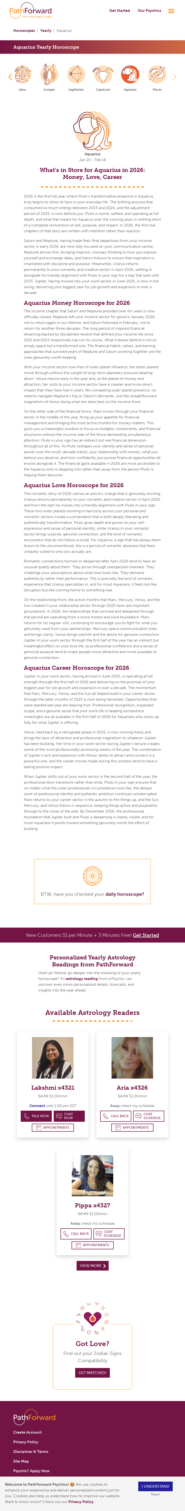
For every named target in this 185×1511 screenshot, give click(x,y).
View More (93, 1265)
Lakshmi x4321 (52, 1087)
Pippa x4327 (92, 1205)
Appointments (52, 1127)
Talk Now (36, 1116)
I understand (155, 1486)
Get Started (119, 10)
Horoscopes (24, 30)
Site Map (21, 1461)
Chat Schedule (148, 1116)
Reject (155, 1494)
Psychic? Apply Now (31, 1471)
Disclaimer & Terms (30, 1451)
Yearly (45, 30)
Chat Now (64, 1116)
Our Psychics (149, 10)
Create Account (27, 1432)
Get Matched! (92, 1372)
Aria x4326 (132, 1087)
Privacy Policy (81, 1501)
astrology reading (82, 978)
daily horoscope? (125, 894)
